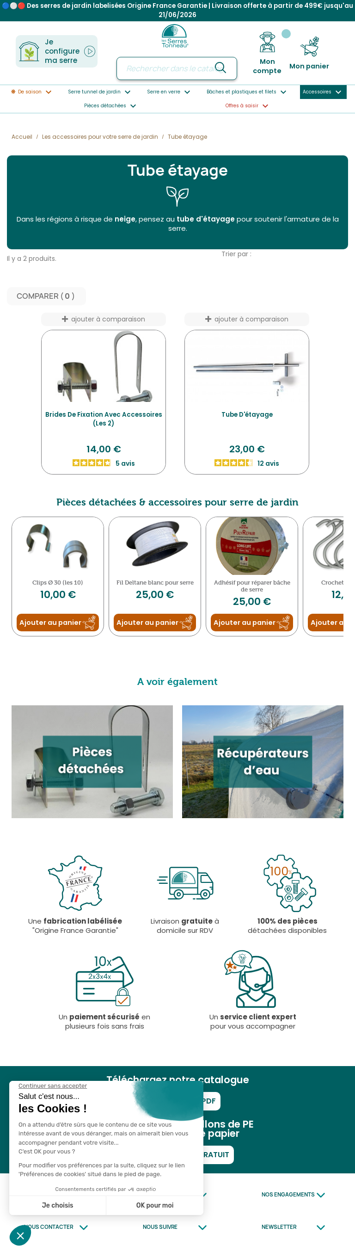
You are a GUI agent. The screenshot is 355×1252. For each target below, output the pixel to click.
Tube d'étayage (247, 414)
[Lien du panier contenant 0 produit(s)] (309, 53)
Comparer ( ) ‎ (46, 296)
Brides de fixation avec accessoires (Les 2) (103, 419)
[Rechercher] (176, 68)
